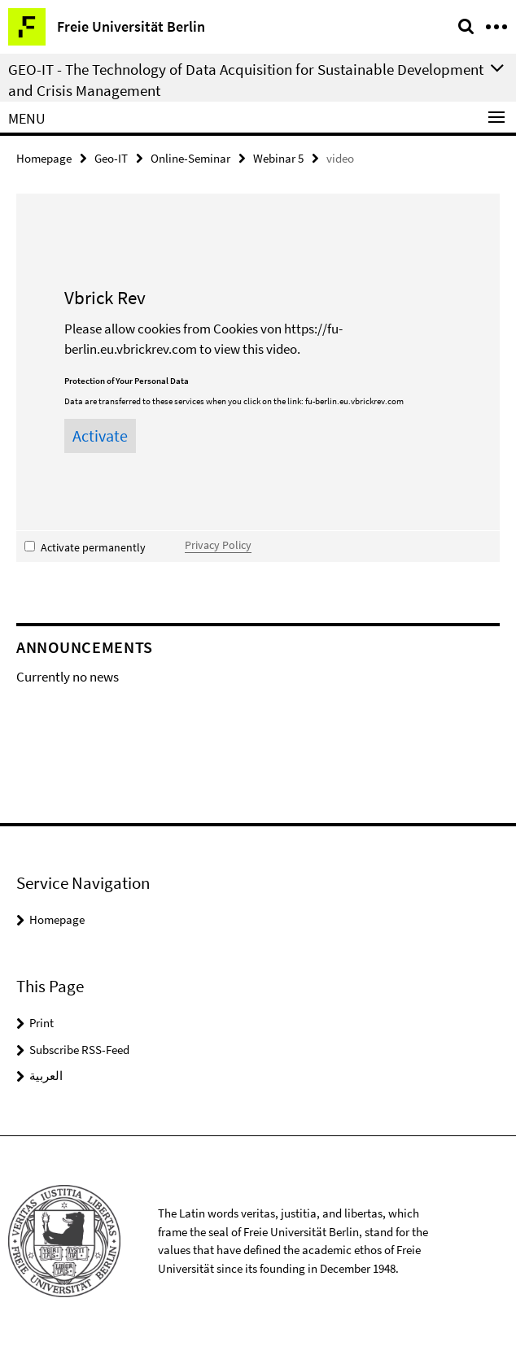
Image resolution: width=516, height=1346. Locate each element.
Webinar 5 (278, 158)
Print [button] (41, 1022)
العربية (46, 1075)
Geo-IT (111, 158)
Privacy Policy (218, 545)
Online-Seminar (190, 158)
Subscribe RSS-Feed (79, 1049)
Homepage (44, 158)
